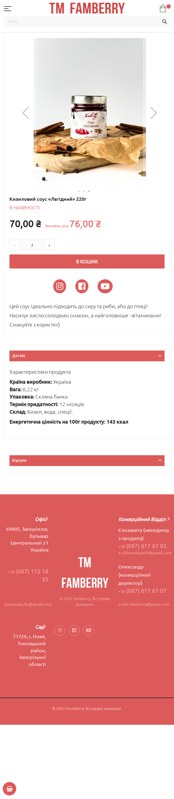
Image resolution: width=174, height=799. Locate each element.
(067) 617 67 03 (142, 546)
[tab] (87, 357)
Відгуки (19, 460)
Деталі (18, 355)
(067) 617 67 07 (142, 590)
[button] (25, 113)
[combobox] (87, 21)
